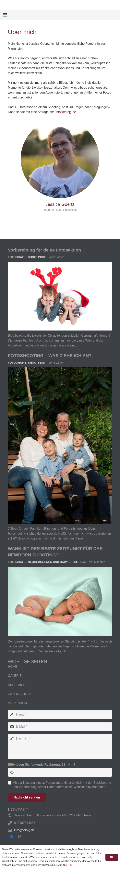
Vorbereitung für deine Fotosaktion (44, 250)
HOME (12, 666)
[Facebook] (12, 836)
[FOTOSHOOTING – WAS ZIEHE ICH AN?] (60, 369)
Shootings (36, 257)
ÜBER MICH (17, 685)
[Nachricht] (60, 746)
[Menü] (5, 15)
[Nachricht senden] (27, 797)
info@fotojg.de (66, 112)
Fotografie (17, 257)
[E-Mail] (60, 726)
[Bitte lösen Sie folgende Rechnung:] (60, 772)
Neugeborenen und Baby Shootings (57, 562)
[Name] (60, 714)
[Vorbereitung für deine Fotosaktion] (60, 264)
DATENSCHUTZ (19, 694)
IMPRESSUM (17, 703)
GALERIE (14, 675)
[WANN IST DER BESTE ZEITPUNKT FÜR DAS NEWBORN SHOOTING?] (60, 569)
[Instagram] (20, 836)
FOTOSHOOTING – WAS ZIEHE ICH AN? (49, 355)
